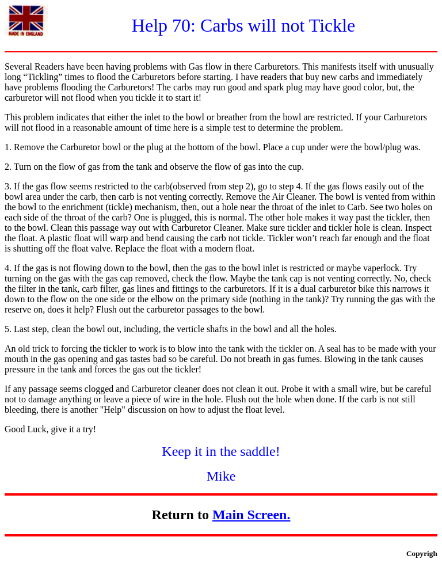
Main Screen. (251, 514)
